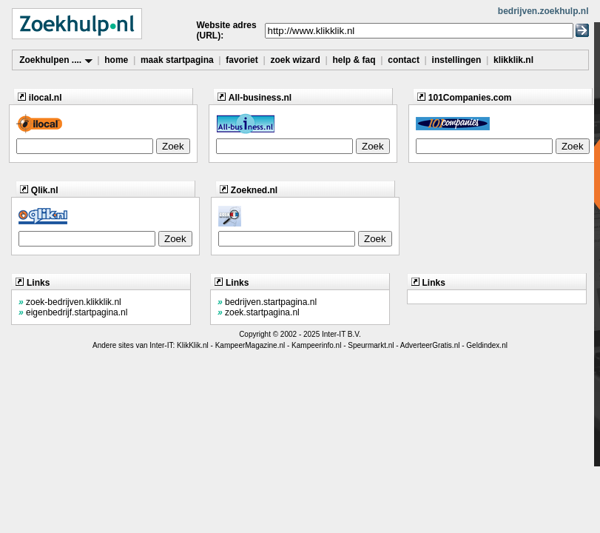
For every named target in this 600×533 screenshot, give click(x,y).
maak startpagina (177, 60)
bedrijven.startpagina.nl (267, 302)
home (116, 60)
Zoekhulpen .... (55, 60)
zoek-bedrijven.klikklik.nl (69, 302)
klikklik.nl (513, 60)
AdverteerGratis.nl (430, 345)
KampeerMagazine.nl (250, 345)
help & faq (353, 60)
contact (403, 60)
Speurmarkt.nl (371, 345)
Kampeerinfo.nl (316, 345)
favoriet (241, 60)
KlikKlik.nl (193, 345)
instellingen (457, 60)
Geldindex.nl (487, 345)
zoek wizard (295, 60)
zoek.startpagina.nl (259, 312)
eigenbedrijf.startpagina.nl (72, 312)
